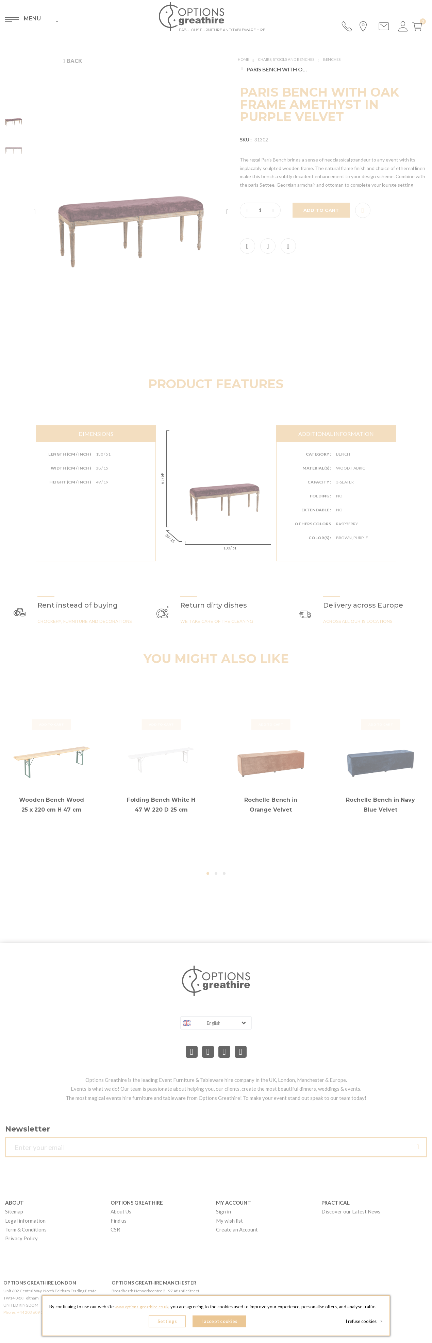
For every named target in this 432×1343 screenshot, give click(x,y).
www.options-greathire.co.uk (141, 1309)
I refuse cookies (366, 1322)
